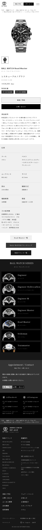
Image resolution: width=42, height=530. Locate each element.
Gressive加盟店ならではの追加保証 (30, 468)
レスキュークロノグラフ (32, 12)
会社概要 (5, 506)
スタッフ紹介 (25, 475)
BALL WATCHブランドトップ (21, 245)
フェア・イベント (27, 494)
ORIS (4, 488)
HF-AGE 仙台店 (7, 92)
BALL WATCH (6, 459)
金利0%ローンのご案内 (27, 472)
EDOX (4, 471)
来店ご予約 (21, 100)
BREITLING (5, 444)
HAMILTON (5, 476)
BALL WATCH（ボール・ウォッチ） (26, 10)
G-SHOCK (5, 474)
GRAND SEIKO (6, 447)
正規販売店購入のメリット (28, 460)
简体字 (34, 522)
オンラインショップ (26, 450)
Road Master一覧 (21, 238)
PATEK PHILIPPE (7, 442)
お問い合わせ (21, 106)
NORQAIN (5, 485)
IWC (3, 450)
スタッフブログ (26, 506)
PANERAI (5, 453)
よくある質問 (7, 502)
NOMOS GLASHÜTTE (8, 482)
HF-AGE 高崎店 (21, 92)
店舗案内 (24, 438)
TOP (2, 10)
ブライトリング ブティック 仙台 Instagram (30, 414)
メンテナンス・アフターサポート (30, 463)
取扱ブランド (10, 10)
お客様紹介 (25, 502)
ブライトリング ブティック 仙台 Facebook (10, 414)
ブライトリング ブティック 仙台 (30, 447)
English (27, 522)
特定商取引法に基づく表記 (27, 518)
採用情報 (5, 510)
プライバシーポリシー (8, 518)
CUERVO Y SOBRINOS (9, 468)
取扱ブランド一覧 (21, 253)
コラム (23, 510)
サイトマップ (6, 522)
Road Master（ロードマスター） (13, 12)
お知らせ (24, 498)
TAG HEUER (6, 456)
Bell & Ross (5, 465)
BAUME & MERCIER (8, 462)
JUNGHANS (6, 479)
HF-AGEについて (27, 456)
